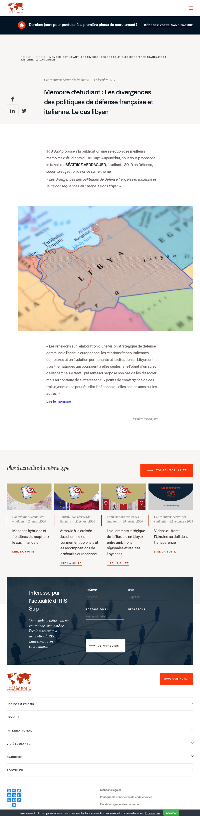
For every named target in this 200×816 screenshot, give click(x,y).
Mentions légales (110, 790)
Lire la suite (23, 551)
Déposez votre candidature (168, 25)
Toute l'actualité (171, 470)
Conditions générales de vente (119, 804)
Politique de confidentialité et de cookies (126, 797)
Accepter (171, 813)
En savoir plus (152, 813)
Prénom (91, 590)
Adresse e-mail (97, 609)
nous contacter (176, 678)
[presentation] (162, 621)
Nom (131, 590)
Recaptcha (137, 609)
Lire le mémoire (58, 401)
